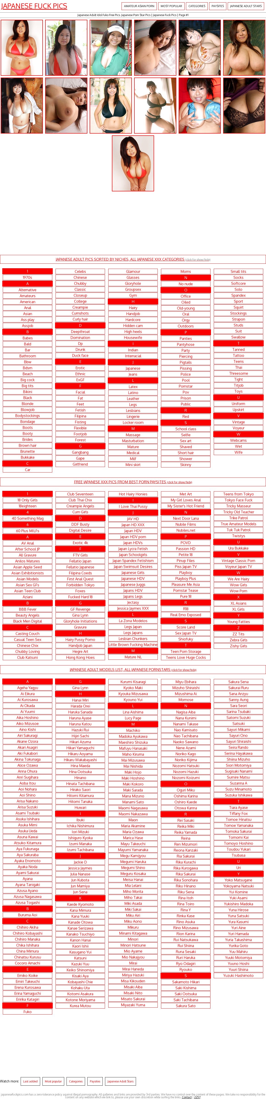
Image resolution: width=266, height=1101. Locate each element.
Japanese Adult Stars (246, 6)
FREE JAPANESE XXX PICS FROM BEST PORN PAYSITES (133, 482)
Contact (187, 1097)
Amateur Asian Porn (139, 6)
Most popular (171, 6)
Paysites (218, 6)
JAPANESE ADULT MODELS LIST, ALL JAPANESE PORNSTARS (133, 669)
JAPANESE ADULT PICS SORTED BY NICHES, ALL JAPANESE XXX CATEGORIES (133, 259)
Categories (196, 6)
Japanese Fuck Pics (34, 5)
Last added (30, 1081)
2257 (197, 1097)
